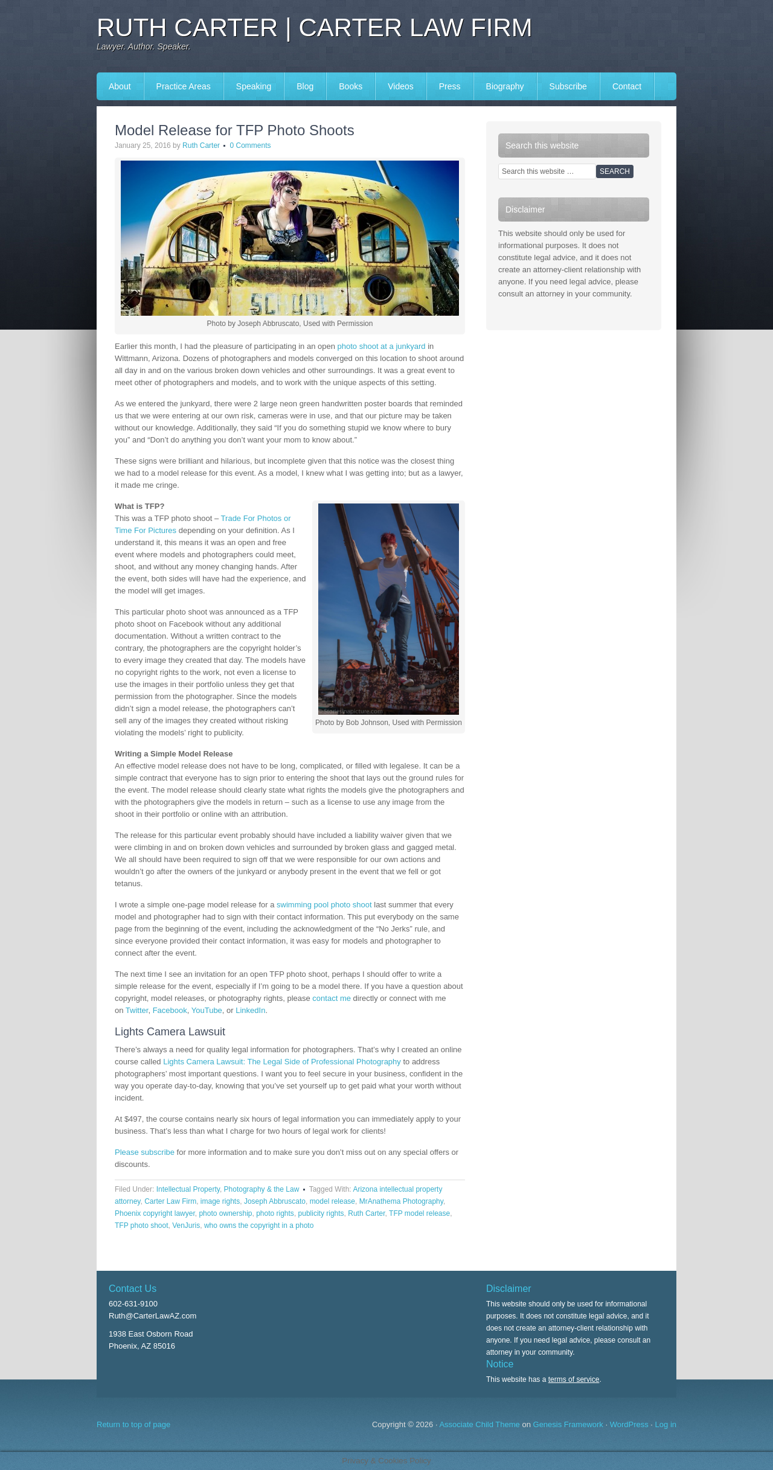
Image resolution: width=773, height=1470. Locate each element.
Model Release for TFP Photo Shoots (234, 130)
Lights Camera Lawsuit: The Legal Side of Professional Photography (282, 1061)
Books (350, 86)
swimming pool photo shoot (324, 904)
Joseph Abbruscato (275, 1201)
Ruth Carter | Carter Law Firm (315, 27)
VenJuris (186, 1225)
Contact (626, 86)
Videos (401, 86)
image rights (220, 1201)
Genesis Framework (568, 1424)
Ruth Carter (201, 145)
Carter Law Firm (170, 1201)
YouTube (206, 1010)
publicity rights (321, 1213)
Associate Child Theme (479, 1424)
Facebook (170, 1010)
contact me (331, 998)
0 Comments (250, 145)
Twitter (137, 1010)
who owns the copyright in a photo (258, 1225)
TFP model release (419, 1213)
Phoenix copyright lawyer (155, 1213)
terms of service (574, 1379)
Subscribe (568, 86)
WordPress (629, 1424)
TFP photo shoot (141, 1225)
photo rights (275, 1213)
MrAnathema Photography (401, 1201)
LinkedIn (250, 1010)
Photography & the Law (262, 1189)
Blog (305, 86)
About (120, 86)
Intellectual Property (188, 1189)
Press (450, 86)
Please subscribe (145, 1152)
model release (332, 1201)
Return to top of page (133, 1424)
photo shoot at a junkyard (382, 346)
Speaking (253, 86)
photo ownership (225, 1213)
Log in (665, 1424)
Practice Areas (183, 86)
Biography (505, 86)
